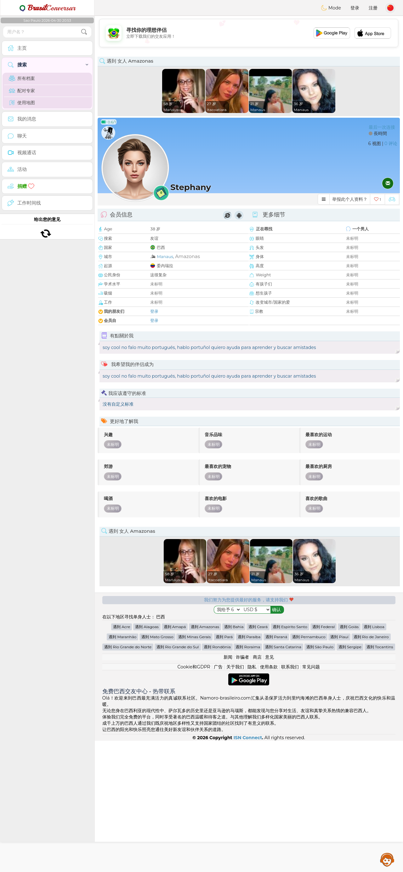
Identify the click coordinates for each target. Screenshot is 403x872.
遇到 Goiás (349, 758)
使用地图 (22, 102)
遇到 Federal (323, 758)
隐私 (251, 798)
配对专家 (22, 90)
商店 (257, 788)
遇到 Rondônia (217, 778)
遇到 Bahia (234, 758)
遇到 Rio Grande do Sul (177, 778)
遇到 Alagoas (147, 758)
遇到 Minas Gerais (194, 768)
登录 (354, 8)
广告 (218, 798)
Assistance (387, 859)
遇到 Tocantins (379, 778)
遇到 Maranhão (122, 768)
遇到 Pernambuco (309, 768)
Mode (331, 8)
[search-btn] (84, 31)
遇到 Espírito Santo (290, 758)
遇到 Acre (121, 758)
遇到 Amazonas (205, 758)
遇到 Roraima (248, 778)
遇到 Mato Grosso (157, 768)
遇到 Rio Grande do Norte (127, 778)
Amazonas (187, 256)
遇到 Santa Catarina (283, 778)
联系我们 (290, 798)
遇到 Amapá (175, 758)
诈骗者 (242, 788)
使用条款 (269, 798)
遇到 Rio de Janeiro (371, 768)
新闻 (228, 788)
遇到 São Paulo (320, 778)
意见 (269, 788)
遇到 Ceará (258, 758)
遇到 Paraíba (249, 768)
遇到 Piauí (339, 768)
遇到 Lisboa (374, 758)
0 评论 (390, 143)
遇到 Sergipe (349, 778)
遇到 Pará (224, 768)
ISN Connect (248, 869)
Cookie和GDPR (194, 798)
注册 (373, 8)
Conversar (47, 8)
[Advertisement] (248, 33)
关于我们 (235, 798)
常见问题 (311, 798)
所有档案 (22, 78)
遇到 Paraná (276, 768)
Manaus (165, 256)
